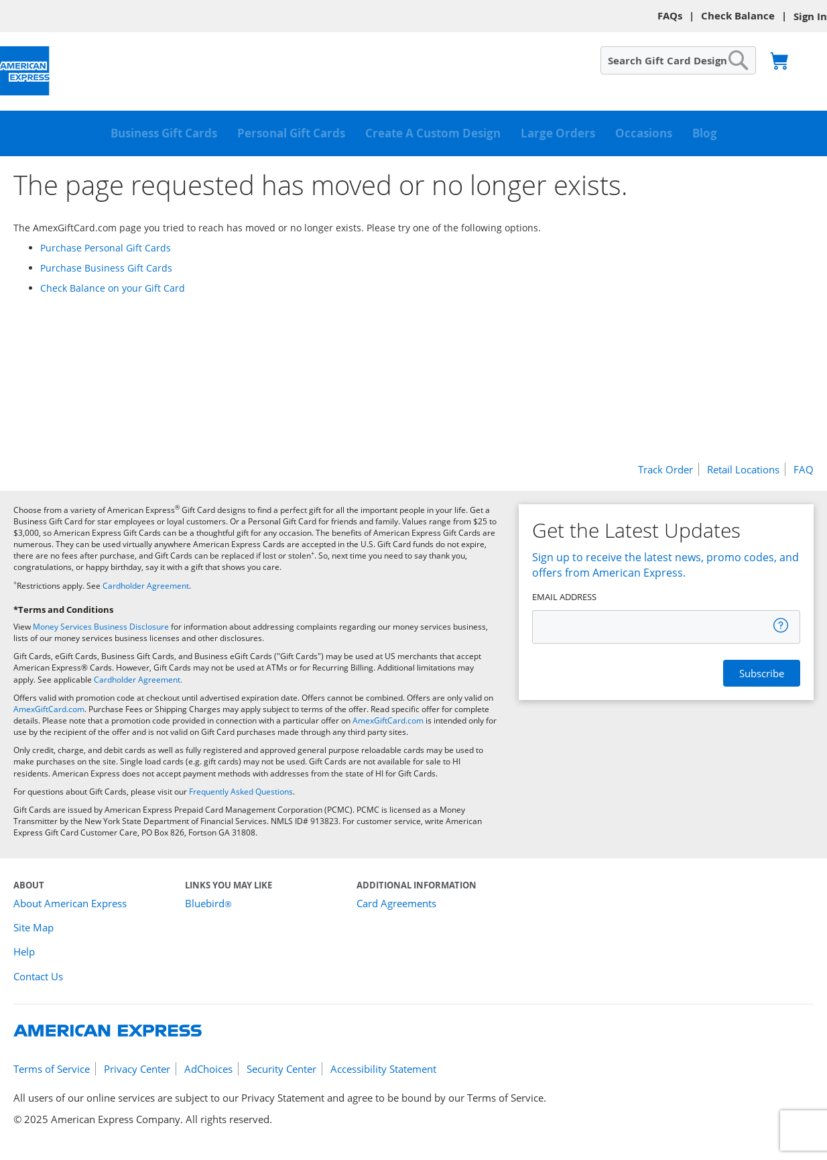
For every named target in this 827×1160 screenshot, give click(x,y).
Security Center (281, 1069)
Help (24, 951)
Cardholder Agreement (146, 585)
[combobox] (678, 60)
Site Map (33, 927)
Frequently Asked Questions (241, 791)
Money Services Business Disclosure (101, 626)
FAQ (803, 469)
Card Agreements (396, 903)
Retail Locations (743, 469)
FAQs (669, 16)
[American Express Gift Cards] (25, 71)
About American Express (70, 903)
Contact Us (38, 976)
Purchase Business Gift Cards (106, 268)
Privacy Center (137, 1069)
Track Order (665, 469)
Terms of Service (51, 1069)
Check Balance (738, 16)
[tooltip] (781, 625)
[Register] (761, 673)
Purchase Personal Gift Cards (105, 247)
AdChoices (208, 1069)
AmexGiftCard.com (48, 709)
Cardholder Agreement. (138, 679)
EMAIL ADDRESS (564, 597)
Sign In (810, 17)
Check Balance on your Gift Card (112, 288)
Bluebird (208, 903)
